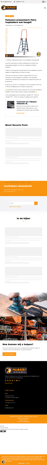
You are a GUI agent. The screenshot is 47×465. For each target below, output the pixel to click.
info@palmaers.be (9, 407)
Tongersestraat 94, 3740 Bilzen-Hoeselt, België (11, 396)
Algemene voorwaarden (23, 418)
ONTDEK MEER (20, 113)
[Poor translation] (4, 431)
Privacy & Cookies (23, 419)
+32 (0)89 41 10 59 (10, 402)
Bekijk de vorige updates (15, 206)
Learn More (21, 463)
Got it (28, 463)
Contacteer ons (9, 354)
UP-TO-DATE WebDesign (23, 421)
